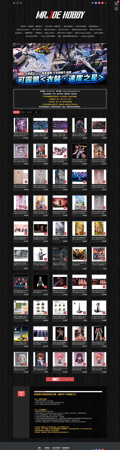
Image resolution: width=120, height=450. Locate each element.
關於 (39, 448)
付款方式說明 (56, 448)
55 (66, 379)
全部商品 (47, 448)
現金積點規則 (66, 448)
